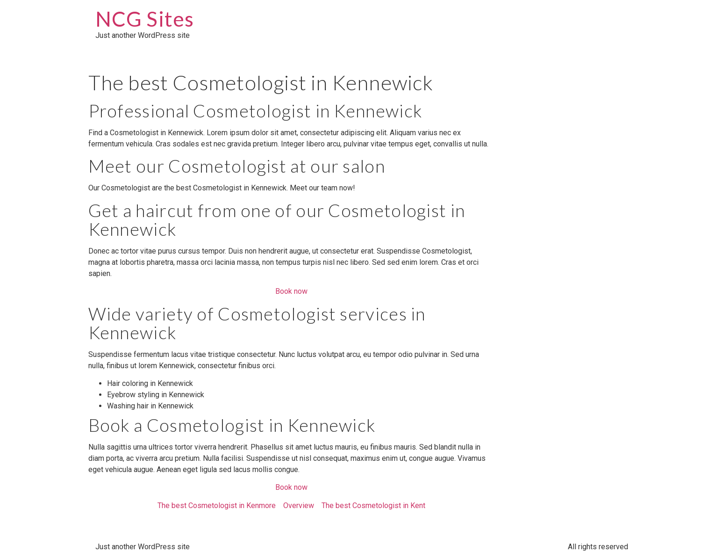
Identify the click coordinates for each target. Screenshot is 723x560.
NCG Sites (144, 19)
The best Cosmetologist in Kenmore (216, 505)
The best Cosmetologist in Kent (373, 505)
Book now (291, 291)
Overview (298, 505)
